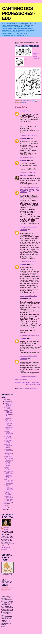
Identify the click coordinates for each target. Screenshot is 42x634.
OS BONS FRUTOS (7, 408)
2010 (5, 507)
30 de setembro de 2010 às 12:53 (29, 187)
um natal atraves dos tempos (8, 417)
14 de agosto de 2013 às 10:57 (28, 356)
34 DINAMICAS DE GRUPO (8, 474)
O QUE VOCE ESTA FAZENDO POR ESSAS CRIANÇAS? (8, 487)
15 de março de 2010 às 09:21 (28, 135)
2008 (5, 503)
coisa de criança (6, 528)
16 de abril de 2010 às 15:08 (28, 172)
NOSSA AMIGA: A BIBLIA (8, 472)
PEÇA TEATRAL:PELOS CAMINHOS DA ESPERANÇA (8, 422)
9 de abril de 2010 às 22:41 (27, 157)
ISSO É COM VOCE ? (7, 491)
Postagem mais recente (22, 382)
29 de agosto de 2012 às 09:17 (28, 296)
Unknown (23, 138)
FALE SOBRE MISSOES (8, 494)
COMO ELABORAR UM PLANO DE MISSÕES (8, 481)
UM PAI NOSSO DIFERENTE (8, 459)
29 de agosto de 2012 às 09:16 (28, 261)
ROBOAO (7, 467)
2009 (5, 505)
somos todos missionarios (8, 497)
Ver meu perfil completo (5, 548)
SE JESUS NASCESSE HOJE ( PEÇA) (8, 446)
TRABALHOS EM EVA (8, 477)
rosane (22, 111)
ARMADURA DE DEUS (8, 454)
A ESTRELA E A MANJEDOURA (9, 414)
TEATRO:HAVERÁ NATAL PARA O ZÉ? (8, 428)
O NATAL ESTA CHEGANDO (8, 500)
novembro (8, 403)
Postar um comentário (21, 379)
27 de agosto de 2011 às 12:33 (28, 227)
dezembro (8, 502)
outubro (7, 401)
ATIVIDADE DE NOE (8, 457)
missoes (24, 102)
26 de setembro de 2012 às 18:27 (29, 335)
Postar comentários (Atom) (29, 388)
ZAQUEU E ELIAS (7, 469)
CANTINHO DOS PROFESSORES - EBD (18, 13)
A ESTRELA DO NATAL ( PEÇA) (8, 441)
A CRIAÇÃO (7, 465)
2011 (5, 509)
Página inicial (35, 382)
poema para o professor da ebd (8, 451)
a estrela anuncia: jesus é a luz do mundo (8, 433)
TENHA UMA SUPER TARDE (7, 463)
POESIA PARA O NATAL (8, 411)
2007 (5, 400)
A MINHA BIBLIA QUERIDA (8, 405)
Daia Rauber (24, 175)
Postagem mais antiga (33, 384)
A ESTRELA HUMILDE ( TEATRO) (8, 437)
